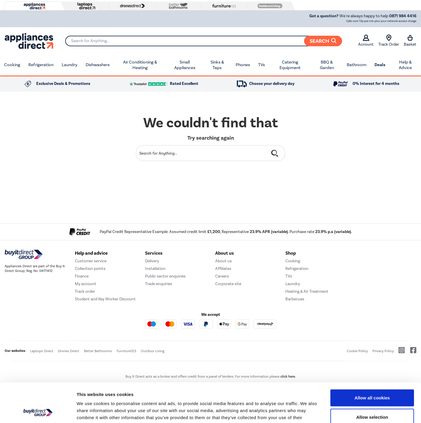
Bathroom (356, 64)
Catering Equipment (290, 65)
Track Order (388, 41)
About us (223, 260)
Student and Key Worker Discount (105, 299)
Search (323, 41)
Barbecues (294, 299)
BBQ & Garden (327, 65)
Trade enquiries (158, 283)
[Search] (203, 41)
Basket (410, 41)
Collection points (90, 268)
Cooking (12, 64)
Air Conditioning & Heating (140, 65)
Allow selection (372, 380)
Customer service (90, 260)
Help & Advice (405, 65)
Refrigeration (41, 64)
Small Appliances (184, 65)
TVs (261, 64)
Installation (155, 268)
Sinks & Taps (217, 65)
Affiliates (223, 268)
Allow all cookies (372, 360)
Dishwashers (98, 64)
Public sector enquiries (165, 276)
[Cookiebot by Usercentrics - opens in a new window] (37, 411)
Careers (222, 276)
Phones (243, 64)
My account (85, 283)
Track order (85, 291)
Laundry (69, 64)
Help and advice (91, 253)
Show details (306, 411)
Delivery (152, 260)
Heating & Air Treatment (306, 291)
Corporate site (228, 283)
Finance (82, 276)
